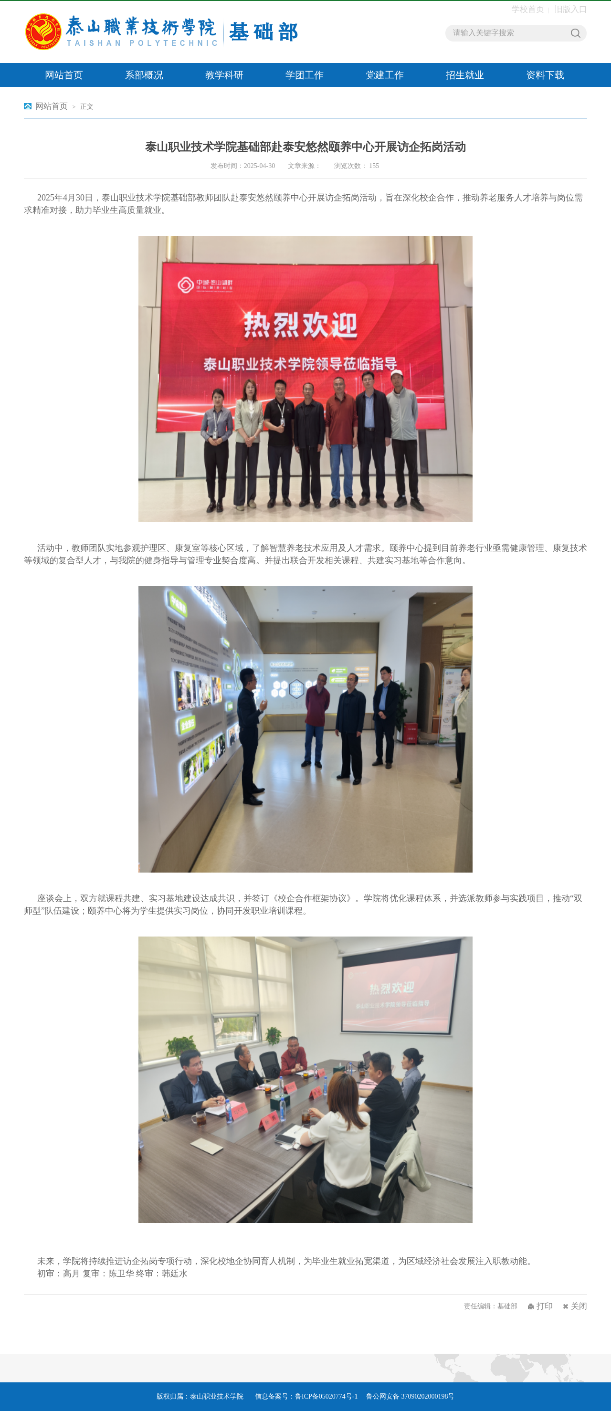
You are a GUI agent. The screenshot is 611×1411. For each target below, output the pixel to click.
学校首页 (528, 9)
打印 (545, 1306)
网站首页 (64, 75)
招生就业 (465, 75)
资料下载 (545, 75)
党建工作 (385, 75)
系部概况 (144, 75)
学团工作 (304, 75)
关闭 (579, 1306)
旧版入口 (571, 9)
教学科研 (224, 75)
